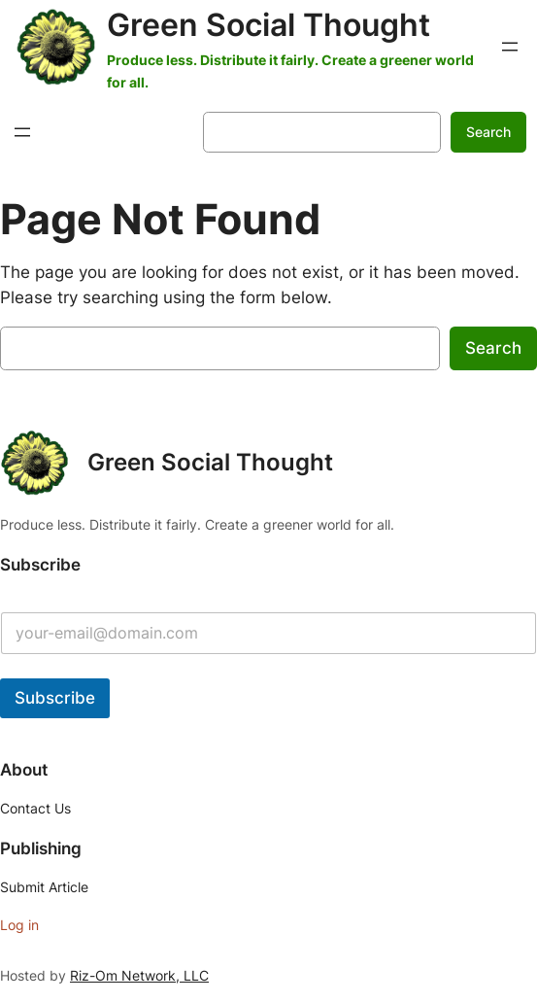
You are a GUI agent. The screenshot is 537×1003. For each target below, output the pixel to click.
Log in (19, 925)
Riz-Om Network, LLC (139, 975)
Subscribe (55, 698)
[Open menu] (509, 46)
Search (488, 131)
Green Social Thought (268, 25)
